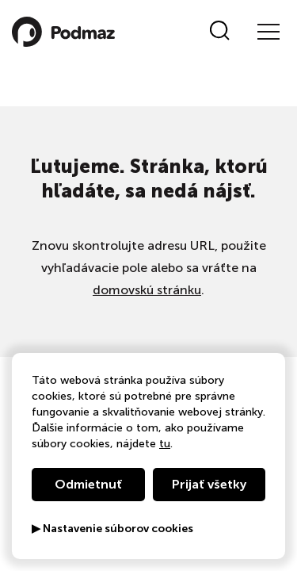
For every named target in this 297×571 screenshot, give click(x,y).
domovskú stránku (147, 289)
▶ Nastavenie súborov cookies (112, 529)
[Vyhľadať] (220, 32)
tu (164, 443)
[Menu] (267, 31)
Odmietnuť (88, 484)
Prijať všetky (209, 484)
